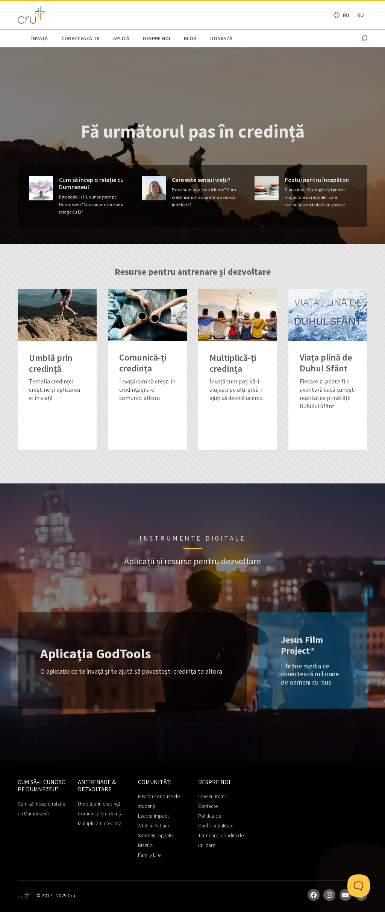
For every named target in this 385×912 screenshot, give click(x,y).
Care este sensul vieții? (201, 179)
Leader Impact (153, 815)
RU (346, 15)
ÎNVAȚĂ (39, 38)
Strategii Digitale (155, 835)
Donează (221, 38)
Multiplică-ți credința (232, 363)
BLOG (190, 38)
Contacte (208, 806)
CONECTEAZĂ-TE (80, 38)
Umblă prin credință (51, 363)
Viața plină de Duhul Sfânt (326, 363)
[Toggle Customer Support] (358, 885)
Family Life (149, 854)
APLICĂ (121, 38)
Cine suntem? (212, 796)
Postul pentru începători (317, 179)
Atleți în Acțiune (154, 825)
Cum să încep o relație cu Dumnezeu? (91, 183)
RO (360, 15)
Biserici (145, 845)
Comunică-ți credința (142, 363)
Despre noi (156, 38)
